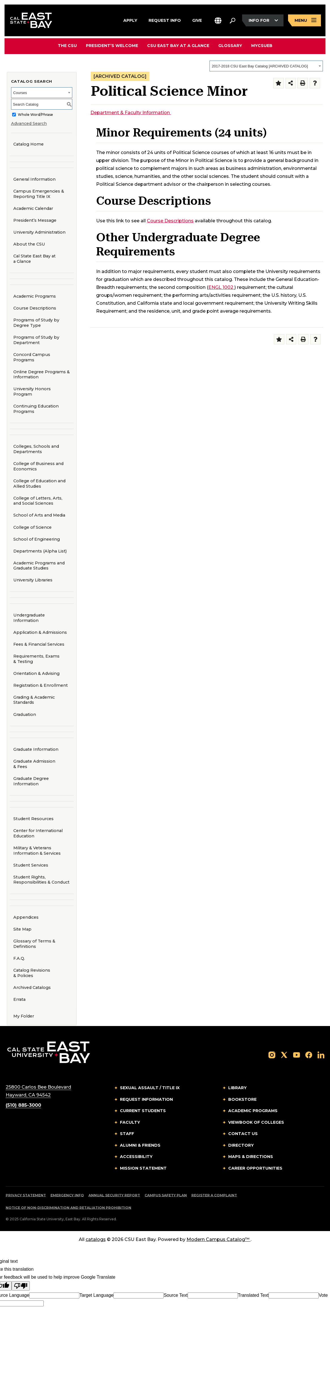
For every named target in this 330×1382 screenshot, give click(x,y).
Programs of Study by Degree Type (36, 322)
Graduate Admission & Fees (34, 764)
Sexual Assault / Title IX (150, 1087)
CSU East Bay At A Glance (178, 45)
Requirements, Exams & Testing (36, 659)
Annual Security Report (114, 1195)
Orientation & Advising (36, 673)
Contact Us (243, 1133)
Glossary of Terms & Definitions (34, 944)
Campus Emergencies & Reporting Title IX (38, 194)
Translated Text (253, 1295)
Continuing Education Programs (34, 409)
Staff (127, 1133)
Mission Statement (143, 1168)
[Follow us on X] (284, 1054)
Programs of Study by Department (36, 340)
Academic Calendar (33, 208)
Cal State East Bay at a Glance (34, 258)
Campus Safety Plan (166, 1195)
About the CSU (29, 244)
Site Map (22, 929)
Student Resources (33, 818)
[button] (218, 20)
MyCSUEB (261, 45)
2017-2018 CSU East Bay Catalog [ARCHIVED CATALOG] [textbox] (260, 66)
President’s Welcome (112, 45)
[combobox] (266, 66)
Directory (241, 1145)
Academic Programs (34, 296)
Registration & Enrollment (40, 685)
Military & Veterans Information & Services (37, 850)
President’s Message (34, 220)
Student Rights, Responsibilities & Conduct (41, 880)
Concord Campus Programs (30, 357)
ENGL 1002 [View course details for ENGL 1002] (221, 287)
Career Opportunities (255, 1168)
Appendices (26, 917)
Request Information (146, 1099)
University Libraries (31, 580)
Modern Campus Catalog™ (219, 1239)
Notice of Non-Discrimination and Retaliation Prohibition (68, 1208)
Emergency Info (67, 1195)
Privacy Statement (26, 1195)
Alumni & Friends (140, 1145)
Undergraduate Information (29, 618)
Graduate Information (35, 749)
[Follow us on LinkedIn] (321, 1054)
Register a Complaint (214, 1195)
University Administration (39, 232)
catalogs (96, 1239)
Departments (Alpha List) (40, 551)
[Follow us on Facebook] (308, 1054)
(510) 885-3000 (23, 1105)
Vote (323, 1295)
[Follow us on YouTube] (296, 1054)
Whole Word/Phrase (35, 114)
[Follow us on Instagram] (271, 1054)
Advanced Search (29, 123)
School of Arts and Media (37, 515)
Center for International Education (36, 833)
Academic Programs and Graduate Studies (39, 565)
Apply (130, 19)
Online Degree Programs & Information (41, 374)
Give (197, 19)
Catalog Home (28, 144)
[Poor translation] (21, 1286)
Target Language (96, 1295)
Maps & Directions (250, 1156)
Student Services (30, 865)
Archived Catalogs (32, 987)
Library (237, 1087)
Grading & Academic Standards (34, 700)
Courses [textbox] (20, 93)
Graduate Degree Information (31, 781)
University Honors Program (30, 391)
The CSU (67, 45)
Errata (19, 999)
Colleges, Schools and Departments (36, 449)
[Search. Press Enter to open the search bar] (232, 20)
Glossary (230, 45)
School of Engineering (35, 539)
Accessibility (136, 1156)
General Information (34, 179)
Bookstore (242, 1099)
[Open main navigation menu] (304, 20)
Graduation (24, 714)
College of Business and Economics (37, 466)
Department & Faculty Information (130, 112)
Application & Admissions (40, 632)
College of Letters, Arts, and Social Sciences (36, 501)
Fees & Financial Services (38, 644)
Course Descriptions (34, 308)
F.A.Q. (19, 958)
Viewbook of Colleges (256, 1122)
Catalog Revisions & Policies (31, 973)
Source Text (175, 1295)
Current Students (143, 1110)
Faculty (130, 1122)
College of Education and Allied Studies (37, 483)
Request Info (165, 19)
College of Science (31, 527)
